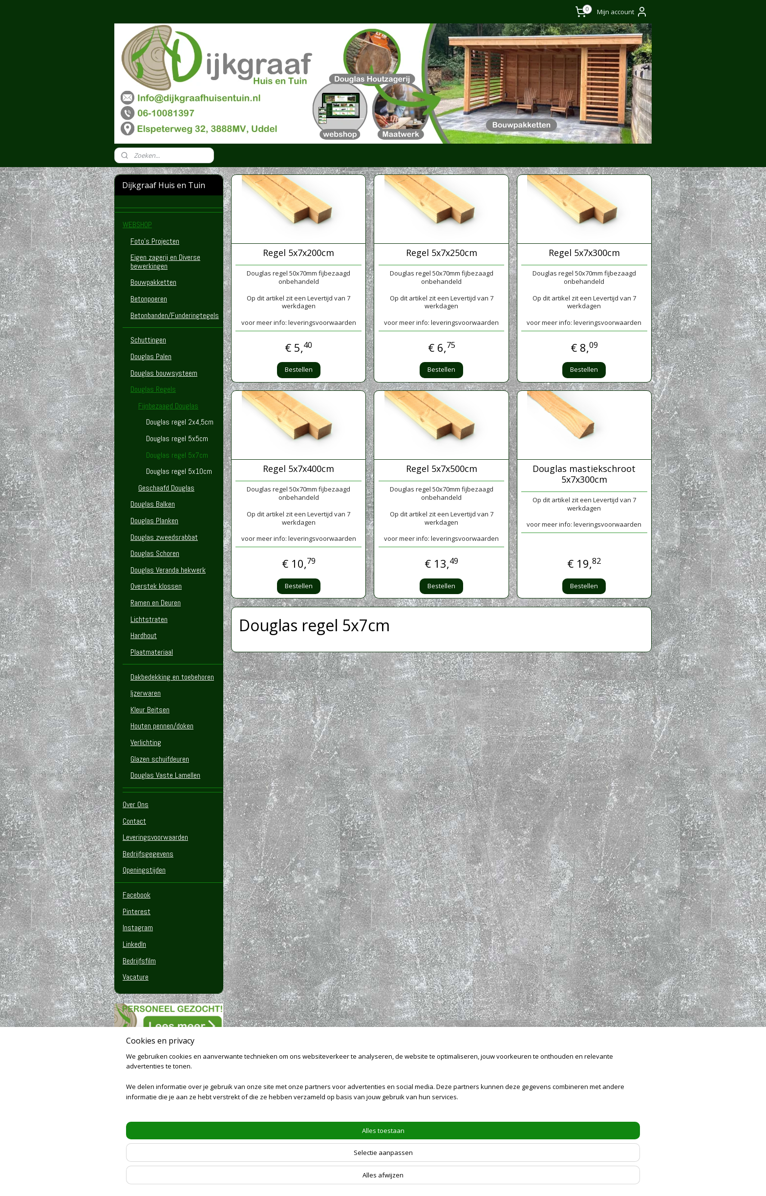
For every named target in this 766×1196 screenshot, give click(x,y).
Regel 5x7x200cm (298, 253)
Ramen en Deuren (155, 603)
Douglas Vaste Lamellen (165, 775)
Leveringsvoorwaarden (155, 837)
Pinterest (136, 911)
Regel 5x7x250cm (441, 253)
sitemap (356, 1178)
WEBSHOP (137, 224)
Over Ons (136, 804)
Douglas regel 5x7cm (177, 455)
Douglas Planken (154, 520)
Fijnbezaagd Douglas (168, 406)
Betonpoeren (148, 299)
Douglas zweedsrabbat (164, 537)
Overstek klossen (156, 586)
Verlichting (145, 742)
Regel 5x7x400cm (298, 469)
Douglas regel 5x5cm (177, 438)
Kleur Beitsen (150, 710)
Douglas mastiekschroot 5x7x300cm (584, 474)
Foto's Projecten (154, 241)
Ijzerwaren (145, 693)
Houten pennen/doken (161, 726)
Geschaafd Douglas (166, 488)
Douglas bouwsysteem (163, 373)
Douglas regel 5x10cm (179, 471)
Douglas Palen (150, 356)
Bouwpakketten (153, 282)
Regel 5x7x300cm (584, 253)
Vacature (136, 977)
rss (377, 1178)
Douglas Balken (152, 504)
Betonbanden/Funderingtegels (174, 315)
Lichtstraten (149, 619)
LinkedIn (134, 944)
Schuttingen (148, 340)
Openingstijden (144, 870)
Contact (134, 821)
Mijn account (622, 12)
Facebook (136, 895)
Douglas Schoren (154, 553)
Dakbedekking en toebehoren (172, 677)
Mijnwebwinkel (499, 1178)
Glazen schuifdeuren (159, 759)
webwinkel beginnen (414, 1178)
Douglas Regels (153, 389)
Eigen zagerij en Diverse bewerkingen (165, 261)
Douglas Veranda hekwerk (168, 570)
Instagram (138, 927)
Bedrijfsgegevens (148, 854)
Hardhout (143, 635)
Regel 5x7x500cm (441, 469)
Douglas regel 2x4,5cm (179, 422)
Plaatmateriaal (151, 652)
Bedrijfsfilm (139, 961)
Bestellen (299, 369)
